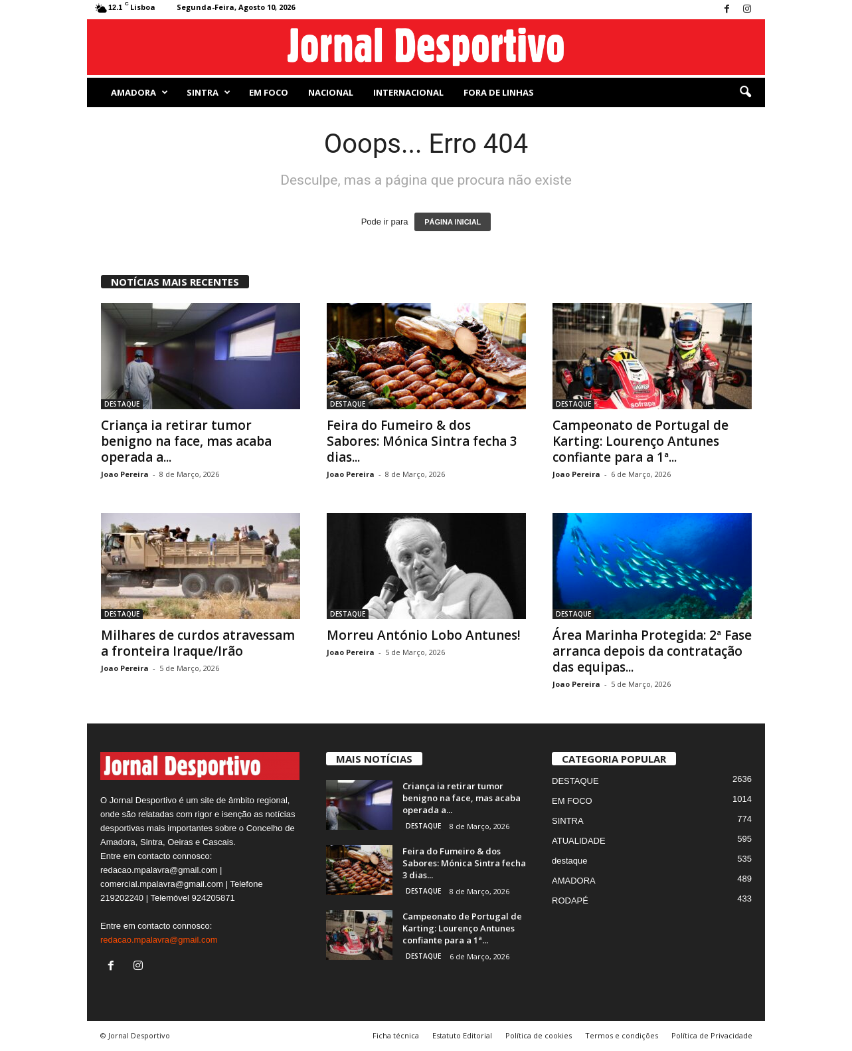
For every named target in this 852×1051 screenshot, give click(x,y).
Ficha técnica (396, 1035)
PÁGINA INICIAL (452, 222)
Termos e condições (621, 1035)
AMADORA (139, 92)
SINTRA (208, 92)
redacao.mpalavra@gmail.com (159, 940)
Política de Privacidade (711, 1035)
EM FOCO (268, 92)
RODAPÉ (570, 901)
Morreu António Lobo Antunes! (424, 635)
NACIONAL (330, 92)
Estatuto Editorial (462, 1035)
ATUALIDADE (579, 841)
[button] (745, 92)
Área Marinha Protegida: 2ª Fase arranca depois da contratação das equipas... (652, 651)
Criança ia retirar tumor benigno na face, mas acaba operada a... (186, 441)
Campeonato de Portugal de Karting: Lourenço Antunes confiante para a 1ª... (640, 441)
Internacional (408, 92)
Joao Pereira (125, 474)
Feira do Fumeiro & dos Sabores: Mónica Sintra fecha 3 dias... (422, 441)
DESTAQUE (121, 404)
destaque (570, 861)
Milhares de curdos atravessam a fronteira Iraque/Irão (198, 643)
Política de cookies (538, 1035)
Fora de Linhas (499, 92)
